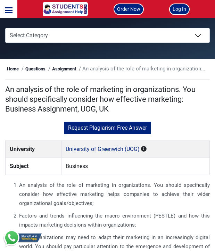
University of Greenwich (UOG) (109, 149)
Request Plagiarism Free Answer (107, 127)
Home (27, 68)
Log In (179, 9)
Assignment (78, 68)
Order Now (128, 9)
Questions (49, 68)
